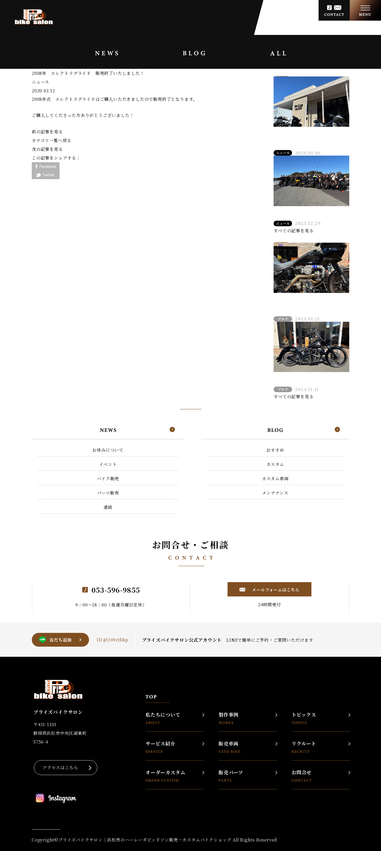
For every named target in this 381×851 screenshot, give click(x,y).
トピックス (304, 718)
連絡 (107, 507)
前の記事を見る (47, 132)
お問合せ (301, 776)
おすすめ (275, 450)
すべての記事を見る (294, 231)
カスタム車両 (275, 479)
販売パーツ (231, 776)
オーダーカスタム (165, 776)
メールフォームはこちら (275, 590)
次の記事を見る (47, 149)
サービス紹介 (160, 747)
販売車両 (229, 747)
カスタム (275, 464)
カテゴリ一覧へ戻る (51, 140)
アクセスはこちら (60, 767)
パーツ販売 (108, 493)
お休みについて (108, 450)
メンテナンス (275, 493)
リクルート (304, 747)
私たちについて (163, 718)
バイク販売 (108, 479)
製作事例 (228, 718)
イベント (108, 464)
